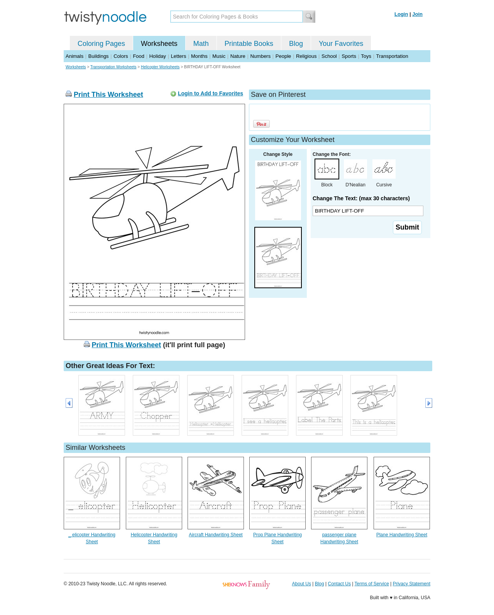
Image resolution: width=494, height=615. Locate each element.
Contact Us (339, 583)
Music (218, 56)
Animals (74, 56)
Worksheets (159, 43)
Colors (120, 56)
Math (201, 43)
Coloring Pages (101, 43)
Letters (178, 56)
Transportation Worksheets (113, 67)
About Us (301, 583)
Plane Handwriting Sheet (401, 534)
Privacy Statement (411, 583)
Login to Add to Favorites (210, 93)
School (329, 56)
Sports (349, 56)
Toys (366, 56)
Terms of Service (371, 583)
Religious (306, 56)
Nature (237, 56)
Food (138, 56)
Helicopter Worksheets (160, 67)
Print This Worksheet (108, 94)
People (283, 56)
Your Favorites (341, 43)
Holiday (157, 56)
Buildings (98, 56)
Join (417, 14)
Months (199, 56)
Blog (296, 43)
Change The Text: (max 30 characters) (361, 198)
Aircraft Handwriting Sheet (215, 534)
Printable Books (249, 43)
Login (401, 14)
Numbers (260, 56)
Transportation (392, 56)
